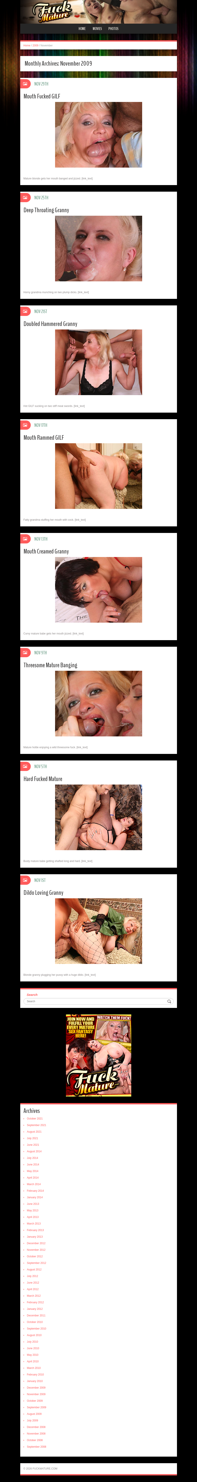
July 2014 (32, 1158)
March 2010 (34, 1368)
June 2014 (33, 1164)
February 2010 (35, 1374)
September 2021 (36, 1125)
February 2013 (35, 1230)
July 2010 (32, 1341)
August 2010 (34, 1335)
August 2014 (34, 1151)
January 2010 (35, 1381)
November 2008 (36, 1433)
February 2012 (35, 1302)
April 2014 (33, 1177)
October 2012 (35, 1256)
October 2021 (35, 1118)
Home (82, 28)
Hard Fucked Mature (43, 778)
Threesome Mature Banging (50, 665)
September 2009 (36, 1407)
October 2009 (35, 1400)
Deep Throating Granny (46, 210)
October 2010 (35, 1322)
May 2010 (33, 1354)
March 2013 (34, 1223)
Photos (113, 28)
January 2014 (35, 1197)
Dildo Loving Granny (43, 892)
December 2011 (36, 1315)
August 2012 (34, 1269)
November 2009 (36, 1394)
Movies (97, 28)
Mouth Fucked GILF (42, 96)
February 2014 (35, 1190)
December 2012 (36, 1243)
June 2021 (33, 1144)
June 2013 (33, 1203)
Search (32, 995)
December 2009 (36, 1387)
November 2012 (36, 1249)
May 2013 (33, 1210)
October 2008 (35, 1440)
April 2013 (33, 1217)
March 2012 (34, 1295)
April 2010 (33, 1361)
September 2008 (36, 1446)
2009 (36, 45)
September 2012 (36, 1263)
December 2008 (36, 1427)
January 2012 (35, 1308)
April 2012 (33, 1289)
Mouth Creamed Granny (46, 551)
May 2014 (33, 1171)
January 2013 (35, 1236)
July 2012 (32, 1276)
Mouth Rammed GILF (44, 437)
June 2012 (33, 1282)
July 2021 (32, 1138)
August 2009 (34, 1413)
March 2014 (34, 1184)
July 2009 (32, 1420)
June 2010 (33, 1348)
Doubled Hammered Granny (50, 323)
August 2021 (34, 1131)
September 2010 (36, 1328)
